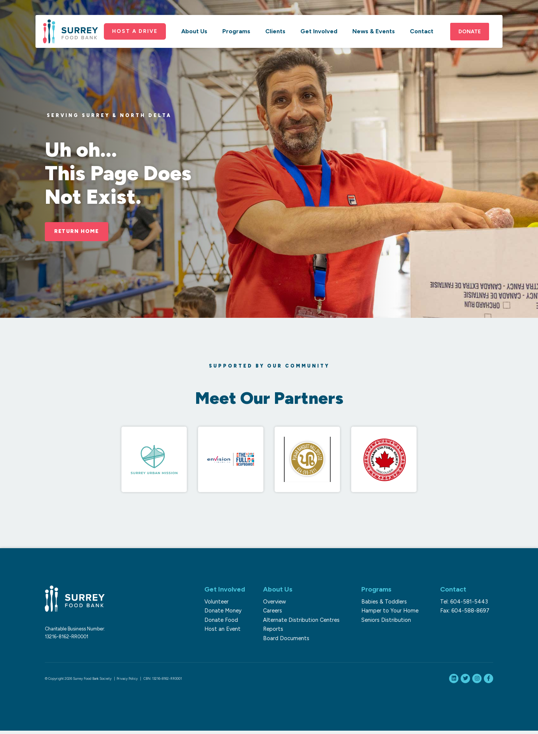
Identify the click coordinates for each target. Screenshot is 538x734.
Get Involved (318, 36)
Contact (421, 36)
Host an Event (220, 630)
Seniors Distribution (389, 621)
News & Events (373, 36)
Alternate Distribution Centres (303, 621)
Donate (469, 37)
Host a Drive (137, 36)
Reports (275, 630)
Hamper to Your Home (392, 611)
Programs (236, 36)
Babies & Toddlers (387, 602)
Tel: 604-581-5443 (468, 602)
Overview (276, 602)
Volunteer (214, 602)
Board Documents (288, 639)
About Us (194, 36)
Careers (274, 611)
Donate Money (220, 611)
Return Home (79, 231)
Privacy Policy (127, 680)
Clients (275, 36)
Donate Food (219, 621)
